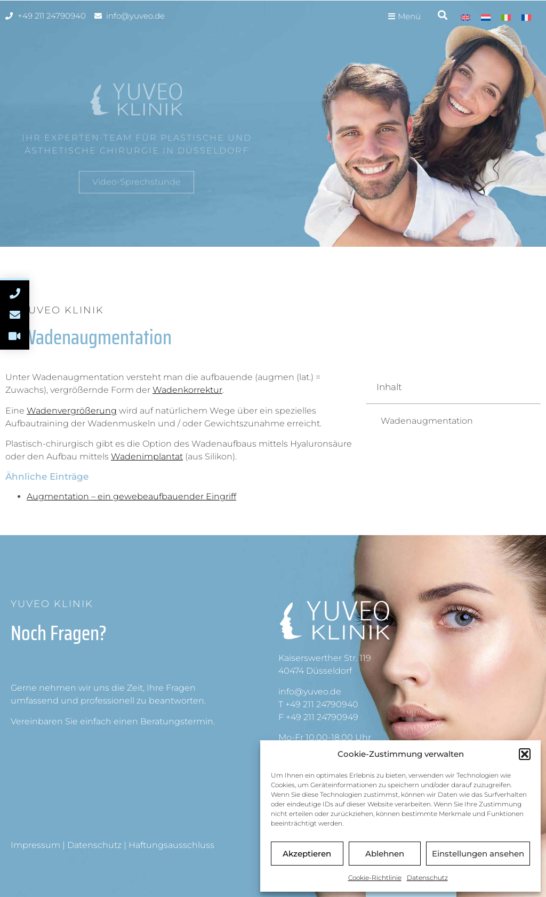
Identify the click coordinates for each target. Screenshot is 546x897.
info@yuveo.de (309, 691)
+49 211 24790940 (321, 704)
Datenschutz (427, 878)
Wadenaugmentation (427, 421)
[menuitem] (465, 17)
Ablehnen (384, 853)
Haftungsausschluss (171, 845)
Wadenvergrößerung (72, 411)
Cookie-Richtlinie (375, 878)
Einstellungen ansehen (478, 853)
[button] (524, 754)
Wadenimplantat (147, 456)
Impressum (35, 845)
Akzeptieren (307, 853)
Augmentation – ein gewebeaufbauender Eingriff (131, 496)
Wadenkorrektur (187, 390)
